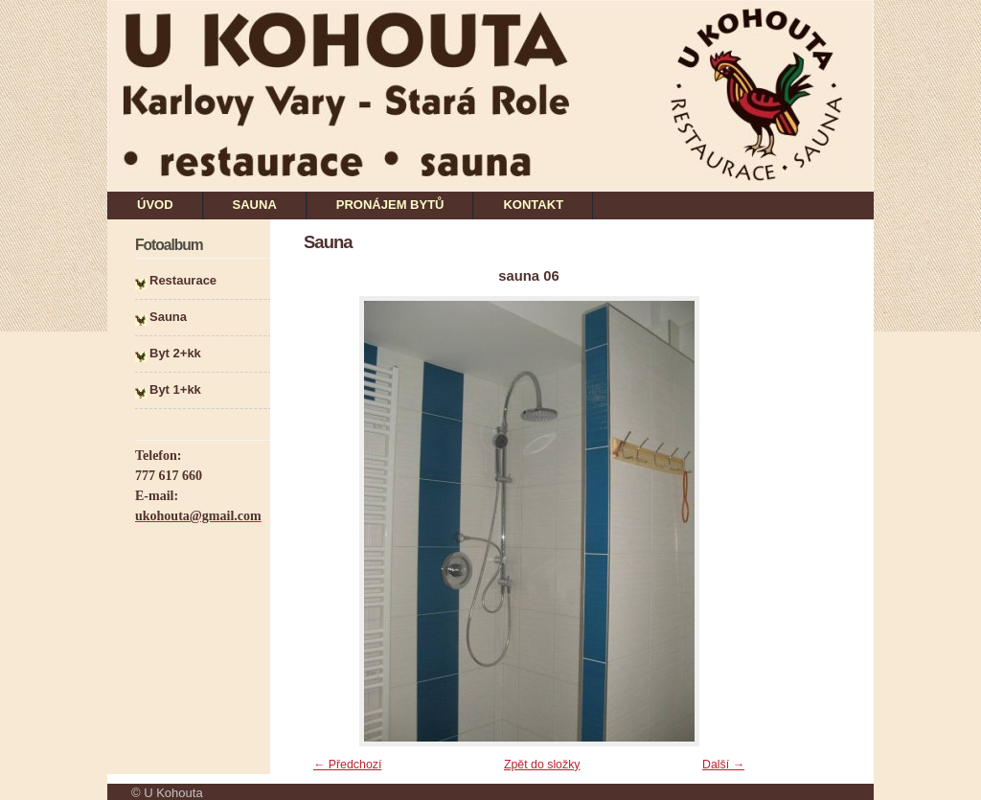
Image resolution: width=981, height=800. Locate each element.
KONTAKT (533, 204)
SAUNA (255, 204)
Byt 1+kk (175, 389)
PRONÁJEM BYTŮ (390, 204)
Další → (723, 764)
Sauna (168, 316)
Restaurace (183, 280)
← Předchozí (347, 764)
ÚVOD (155, 204)
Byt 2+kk (175, 353)
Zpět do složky (542, 764)
